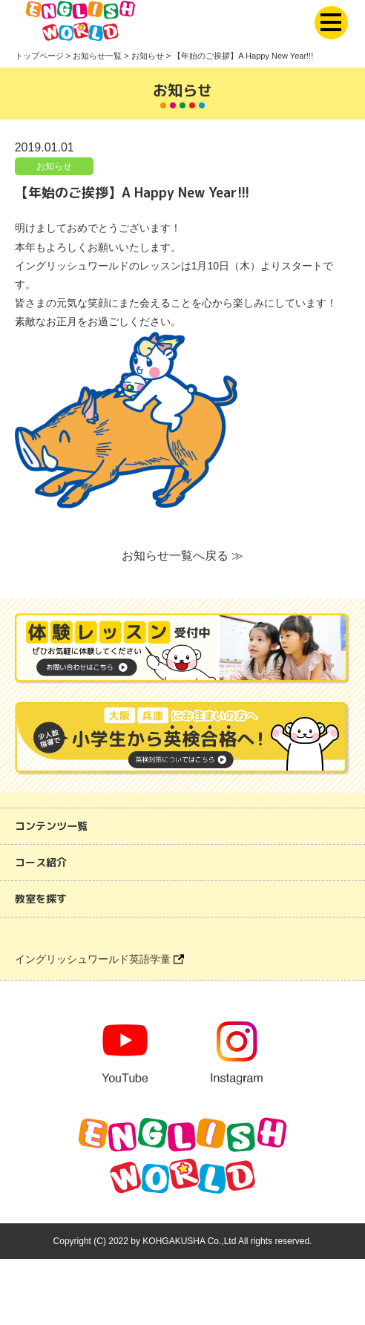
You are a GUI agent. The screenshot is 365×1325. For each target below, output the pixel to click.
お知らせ (54, 166)
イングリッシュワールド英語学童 (99, 959)
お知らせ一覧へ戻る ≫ (182, 555)
